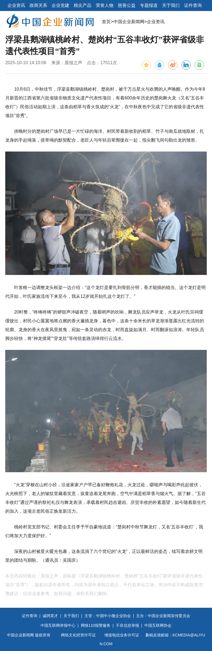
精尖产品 (82, 5)
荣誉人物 (104, 5)
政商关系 (38, 5)
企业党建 (60, 5)
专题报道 (149, 5)
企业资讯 (16, 5)
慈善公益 (127, 5)
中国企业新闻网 (128, 21)
